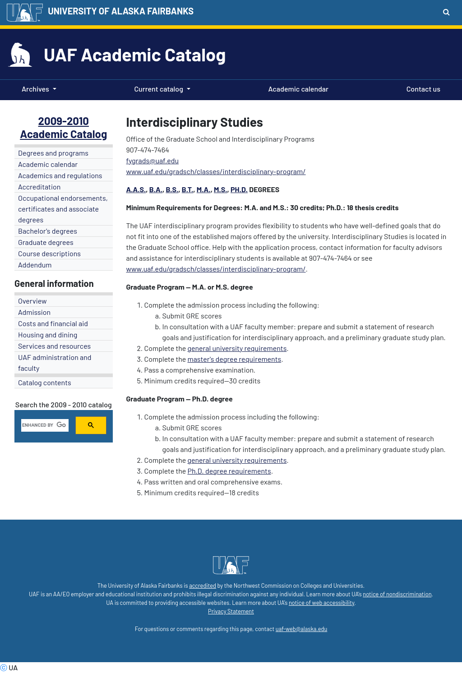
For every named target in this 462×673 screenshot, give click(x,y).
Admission (34, 312)
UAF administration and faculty (54, 362)
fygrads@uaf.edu (152, 160)
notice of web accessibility (321, 602)
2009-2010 (63, 120)
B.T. (188, 189)
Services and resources (54, 345)
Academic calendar (297, 88)
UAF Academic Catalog (135, 54)
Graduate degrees (46, 242)
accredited (202, 585)
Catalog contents (44, 382)
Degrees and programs (53, 152)
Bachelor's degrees (47, 230)
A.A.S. (136, 189)
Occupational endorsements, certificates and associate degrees (63, 209)
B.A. (155, 189)
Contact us (421, 88)
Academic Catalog (63, 133)
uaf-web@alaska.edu (301, 628)
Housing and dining (47, 334)
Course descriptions (49, 253)
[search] (44, 425)
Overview (32, 300)
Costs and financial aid (53, 323)
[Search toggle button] (446, 12)
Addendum (35, 264)
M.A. (204, 189)
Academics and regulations (60, 175)
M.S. (220, 189)
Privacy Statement (231, 611)
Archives (35, 88)
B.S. (172, 189)
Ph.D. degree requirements (229, 470)
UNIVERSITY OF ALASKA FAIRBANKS (121, 10)
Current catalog (158, 88)
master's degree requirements (234, 359)
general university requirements (236, 348)
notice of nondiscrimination (397, 594)
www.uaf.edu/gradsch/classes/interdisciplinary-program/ (216, 171)
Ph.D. (239, 189)
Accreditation (39, 186)
